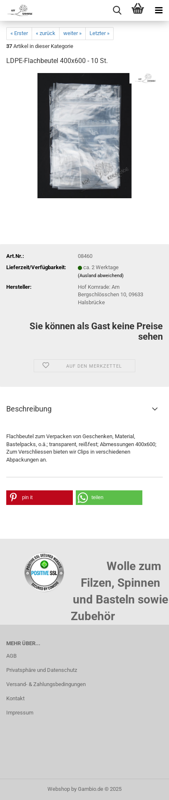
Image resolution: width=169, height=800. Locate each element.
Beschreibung (29, 408)
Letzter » (99, 33)
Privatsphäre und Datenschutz (41, 670)
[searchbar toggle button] (117, 10)
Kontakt (15, 698)
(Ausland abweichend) (101, 275)
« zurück (45, 33)
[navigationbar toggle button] (158, 10)
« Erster (19, 33)
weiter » (72, 33)
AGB (11, 656)
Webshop (58, 789)
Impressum (19, 712)
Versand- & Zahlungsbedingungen (46, 684)
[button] (39, 497)
